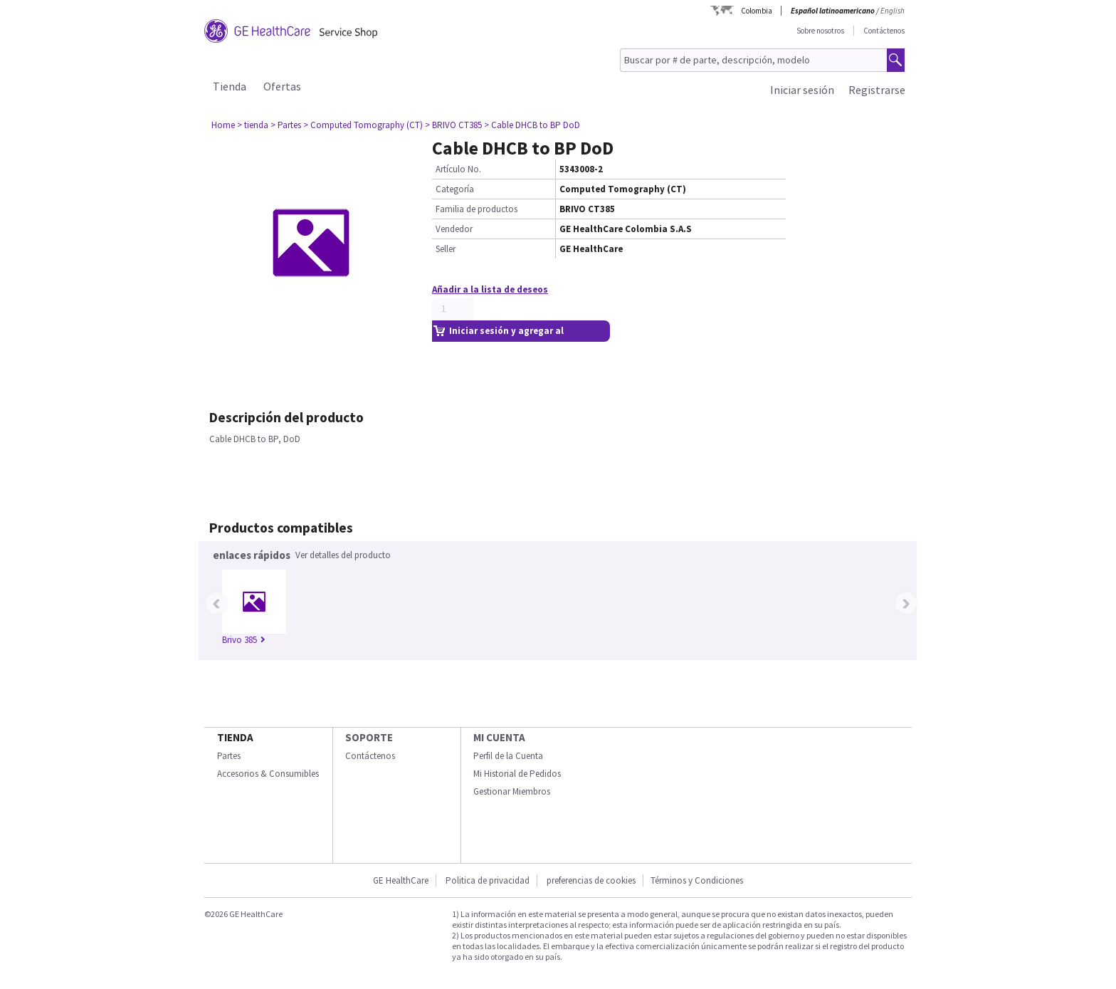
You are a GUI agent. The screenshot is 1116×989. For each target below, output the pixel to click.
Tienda (229, 86)
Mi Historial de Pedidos (517, 774)
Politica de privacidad (488, 880)
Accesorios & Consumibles (268, 774)
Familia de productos (476, 209)
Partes (229, 756)
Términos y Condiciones (697, 880)
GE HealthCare (400, 880)
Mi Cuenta (499, 737)
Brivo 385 (243, 640)
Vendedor (454, 229)
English (892, 11)
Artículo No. (458, 169)
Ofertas (282, 86)
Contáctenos (884, 31)
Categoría (455, 189)
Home (223, 125)
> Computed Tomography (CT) (363, 125)
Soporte (369, 737)
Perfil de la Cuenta (508, 756)
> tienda (252, 125)
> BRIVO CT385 (453, 125)
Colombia (756, 11)
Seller (446, 249)
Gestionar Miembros (511, 791)
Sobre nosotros (820, 31)
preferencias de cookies (591, 880)
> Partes (285, 125)
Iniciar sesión (802, 90)
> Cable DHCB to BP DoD (532, 125)
